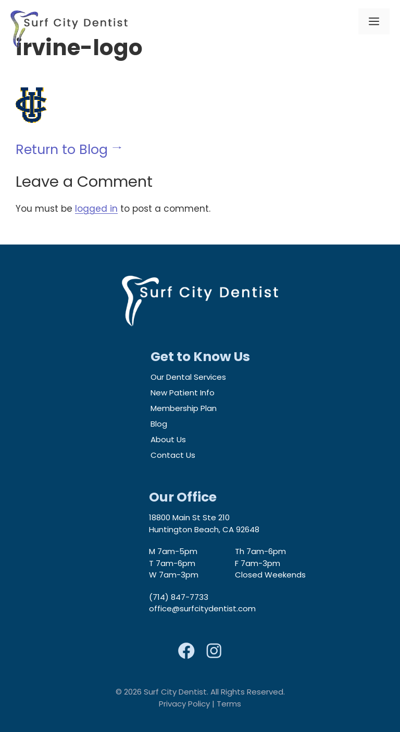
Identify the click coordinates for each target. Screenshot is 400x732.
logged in (96, 208)
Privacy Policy (184, 703)
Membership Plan (184, 408)
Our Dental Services (188, 376)
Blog (159, 423)
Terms (229, 703)
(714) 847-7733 (178, 597)
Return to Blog (62, 149)
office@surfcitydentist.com (202, 608)
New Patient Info (183, 392)
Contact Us (173, 455)
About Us (168, 439)
